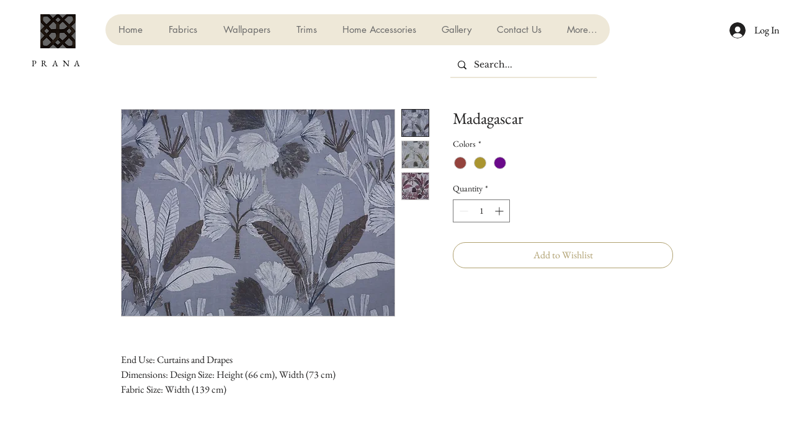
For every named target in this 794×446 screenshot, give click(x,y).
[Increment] (500, 211)
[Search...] (522, 65)
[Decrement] (462, 211)
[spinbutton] (481, 211)
